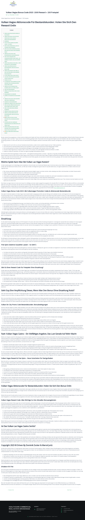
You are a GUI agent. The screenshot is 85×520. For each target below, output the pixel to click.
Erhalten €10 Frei (8, 81)
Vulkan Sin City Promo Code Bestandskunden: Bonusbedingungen (11, 55)
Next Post (70, 497)
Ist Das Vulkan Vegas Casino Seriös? (13, 76)
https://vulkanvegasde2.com (60, 195)
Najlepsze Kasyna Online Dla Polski (12, 117)
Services (38, 3)
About (31, 3)
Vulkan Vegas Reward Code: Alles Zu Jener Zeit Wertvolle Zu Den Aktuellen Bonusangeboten (12, 73)
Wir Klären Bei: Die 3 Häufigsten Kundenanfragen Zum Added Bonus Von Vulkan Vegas (12, 129)
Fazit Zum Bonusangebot (10, 92)
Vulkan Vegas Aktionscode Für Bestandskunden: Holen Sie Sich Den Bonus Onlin (13, 69)
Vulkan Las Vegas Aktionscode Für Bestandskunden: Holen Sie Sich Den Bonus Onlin (13, 120)
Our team (45, 3)
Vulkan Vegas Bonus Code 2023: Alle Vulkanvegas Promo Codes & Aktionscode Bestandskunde (13, 38)
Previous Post (11, 497)
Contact (53, 3)
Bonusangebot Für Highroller (11, 97)
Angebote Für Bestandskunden (11, 104)
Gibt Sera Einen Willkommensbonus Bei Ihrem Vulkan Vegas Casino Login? (12, 111)
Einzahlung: (7, 41)
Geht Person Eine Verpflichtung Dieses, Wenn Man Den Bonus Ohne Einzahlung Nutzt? (13, 50)
